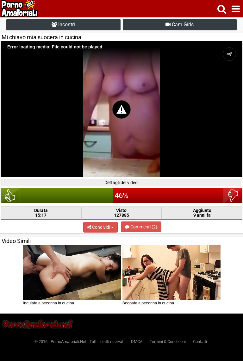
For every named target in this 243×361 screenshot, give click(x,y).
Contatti (200, 341)
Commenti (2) (141, 226)
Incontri (63, 25)
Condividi (100, 227)
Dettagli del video (121, 182)
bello (10, 195)
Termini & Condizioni (168, 341)
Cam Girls (179, 25)
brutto (232, 195)
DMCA (136, 341)
